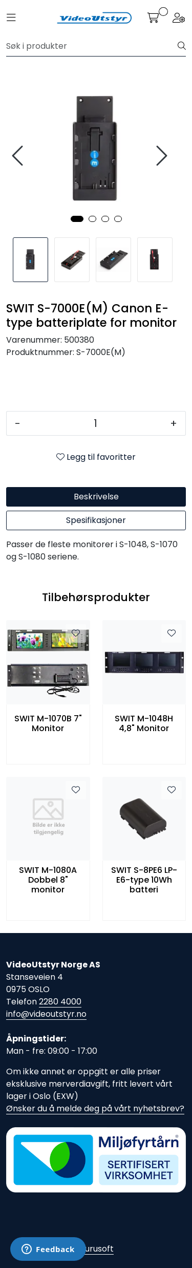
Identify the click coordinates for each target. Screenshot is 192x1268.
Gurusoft (96, 1249)
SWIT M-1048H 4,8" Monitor (144, 723)
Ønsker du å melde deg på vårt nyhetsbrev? (95, 1108)
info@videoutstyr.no (46, 1014)
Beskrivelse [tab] (96, 496)
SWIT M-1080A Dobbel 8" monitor (48, 880)
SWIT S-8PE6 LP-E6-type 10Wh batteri (144, 880)
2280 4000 (60, 1002)
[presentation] (19, 156)
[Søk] (92, 46)
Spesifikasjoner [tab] (96, 520)
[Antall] (95, 423)
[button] (77, 219)
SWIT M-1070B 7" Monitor (48, 723)
